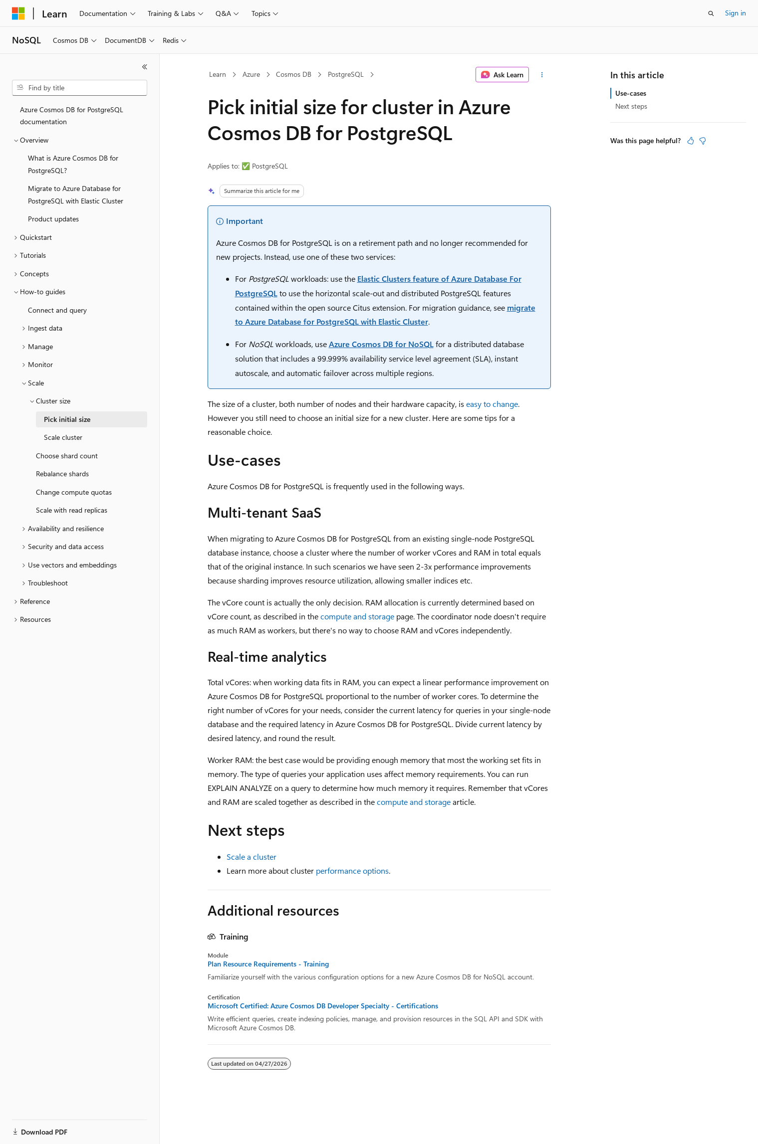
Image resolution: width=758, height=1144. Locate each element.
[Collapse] (144, 67)
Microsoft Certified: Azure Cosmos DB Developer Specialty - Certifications (323, 1005)
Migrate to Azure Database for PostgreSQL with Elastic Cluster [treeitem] (75, 194)
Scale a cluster (251, 856)
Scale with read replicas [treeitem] (71, 510)
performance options (352, 870)
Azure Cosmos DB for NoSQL (381, 344)
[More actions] (541, 75)
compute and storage (357, 616)
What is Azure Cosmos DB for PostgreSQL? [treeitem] (73, 164)
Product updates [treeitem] (53, 218)
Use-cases (630, 93)
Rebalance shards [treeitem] (62, 473)
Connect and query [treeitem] (57, 310)
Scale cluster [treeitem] (63, 437)
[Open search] (711, 13)
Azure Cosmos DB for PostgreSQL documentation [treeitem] (71, 116)
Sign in (735, 12)
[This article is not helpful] (703, 141)
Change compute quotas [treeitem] (74, 492)
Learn (217, 74)
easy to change (492, 403)
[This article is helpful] (691, 141)
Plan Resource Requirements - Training (268, 963)
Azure (251, 74)
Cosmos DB (293, 74)
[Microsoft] (18, 13)
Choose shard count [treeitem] (67, 455)
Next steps (631, 106)
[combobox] (79, 88)
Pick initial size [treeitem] (67, 419)
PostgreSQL (346, 74)
